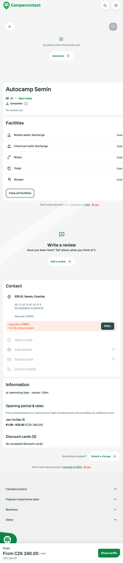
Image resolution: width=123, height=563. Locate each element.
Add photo (61, 55)
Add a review (61, 261)
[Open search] (105, 5)
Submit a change (104, 456)
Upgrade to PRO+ (72, 467)
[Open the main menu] (116, 5)
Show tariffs (109, 553)
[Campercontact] (22, 5)
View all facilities (20, 193)
